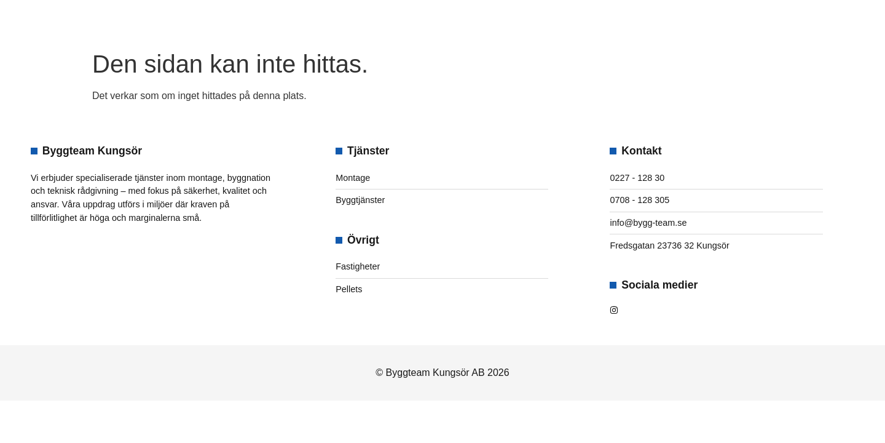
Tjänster (461, 22)
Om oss (383, 22)
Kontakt (544, 22)
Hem (328, 22)
